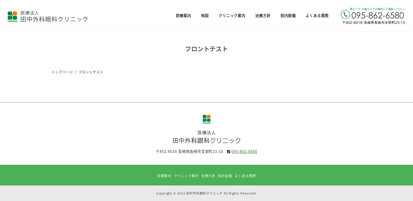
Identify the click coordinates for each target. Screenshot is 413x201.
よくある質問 (245, 175)
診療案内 (164, 175)
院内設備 (225, 175)
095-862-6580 (244, 151)
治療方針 (208, 175)
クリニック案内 (186, 175)
